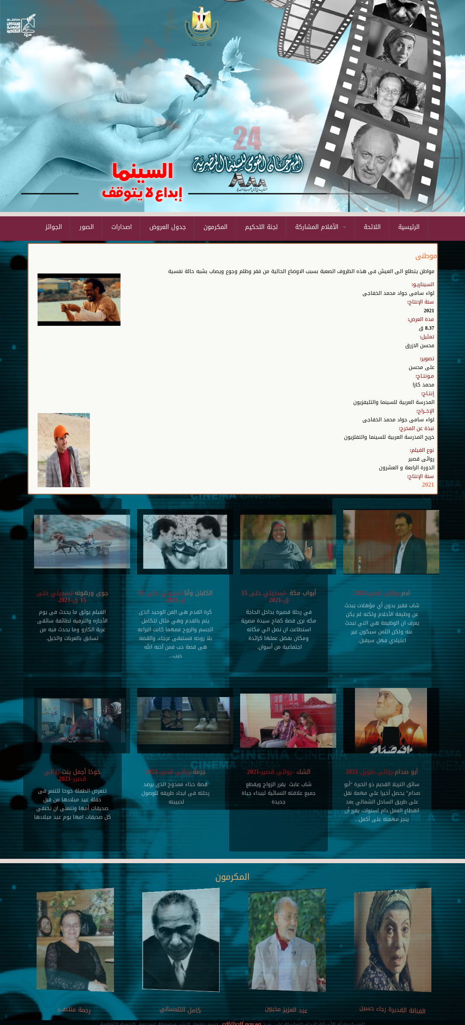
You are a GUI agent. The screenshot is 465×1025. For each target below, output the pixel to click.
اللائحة (372, 227)
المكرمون (215, 227)
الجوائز (53, 227)
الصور (86, 227)
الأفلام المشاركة (320, 227)
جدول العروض (167, 227)
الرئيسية (409, 227)
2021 (428, 485)
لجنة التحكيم (261, 227)
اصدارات (121, 227)
